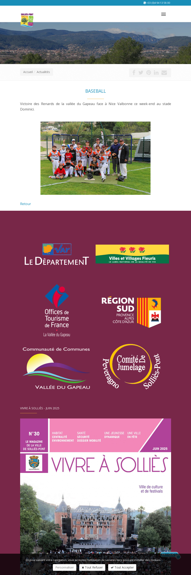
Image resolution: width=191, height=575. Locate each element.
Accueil (28, 72)
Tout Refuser (92, 567)
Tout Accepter (122, 567)
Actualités (43, 72)
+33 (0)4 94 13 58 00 (158, 3)
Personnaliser (64, 567)
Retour (25, 204)
